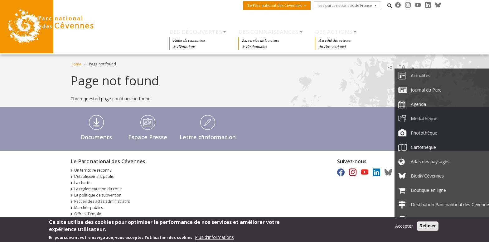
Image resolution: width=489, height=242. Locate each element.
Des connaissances (268, 32)
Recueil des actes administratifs (102, 201)
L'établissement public (94, 176)
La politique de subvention (97, 195)
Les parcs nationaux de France (345, 5)
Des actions (333, 32)
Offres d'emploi (88, 213)
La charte (82, 182)
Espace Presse (147, 137)
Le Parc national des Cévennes (275, 5)
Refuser (427, 227)
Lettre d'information (208, 137)
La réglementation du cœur (98, 189)
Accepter (404, 227)
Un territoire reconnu (93, 170)
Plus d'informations (214, 238)
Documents (96, 137)
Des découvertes (195, 32)
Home (75, 64)
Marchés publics (88, 207)
